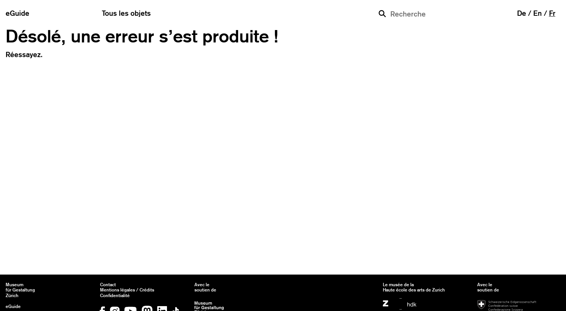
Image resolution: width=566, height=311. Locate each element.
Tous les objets (126, 13)
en (537, 13)
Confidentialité (115, 295)
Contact (108, 284)
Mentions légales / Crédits (127, 290)
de (521, 13)
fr (552, 13)
